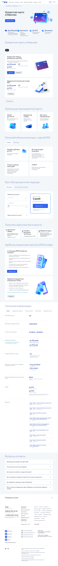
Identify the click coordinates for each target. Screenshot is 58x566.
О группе (41, 506)
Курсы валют (24, 511)
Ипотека (45, 516)
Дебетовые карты (47, 514)
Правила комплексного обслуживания (27, 556)
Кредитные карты (38, 516)
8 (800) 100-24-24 (11, 511)
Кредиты (40, 514)
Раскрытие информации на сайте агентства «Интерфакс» (30, 550)
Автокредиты (37, 518)
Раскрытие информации (47, 510)
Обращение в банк (25, 517)
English (36, 524)
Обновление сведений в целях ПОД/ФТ (27, 558)
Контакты (23, 515)
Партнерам (36, 512)
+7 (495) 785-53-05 (11, 515)
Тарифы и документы (46, 508)
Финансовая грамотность (39, 520)
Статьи (35, 514)
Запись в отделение (25, 509)
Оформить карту (11, 237)
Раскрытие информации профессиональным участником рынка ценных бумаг (33, 549)
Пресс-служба (37, 510)
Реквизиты (46, 506)
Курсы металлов (24, 513)
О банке (36, 506)
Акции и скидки (37, 508)
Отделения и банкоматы (24, 507)
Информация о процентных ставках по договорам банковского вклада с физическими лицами (33, 553)
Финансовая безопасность (24, 520)
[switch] (54, 2)
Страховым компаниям (45, 512)
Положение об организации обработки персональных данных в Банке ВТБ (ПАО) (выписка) (32, 560)
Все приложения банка (10, 542)
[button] (11, 2)
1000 (6, 507)
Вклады (43, 518)
